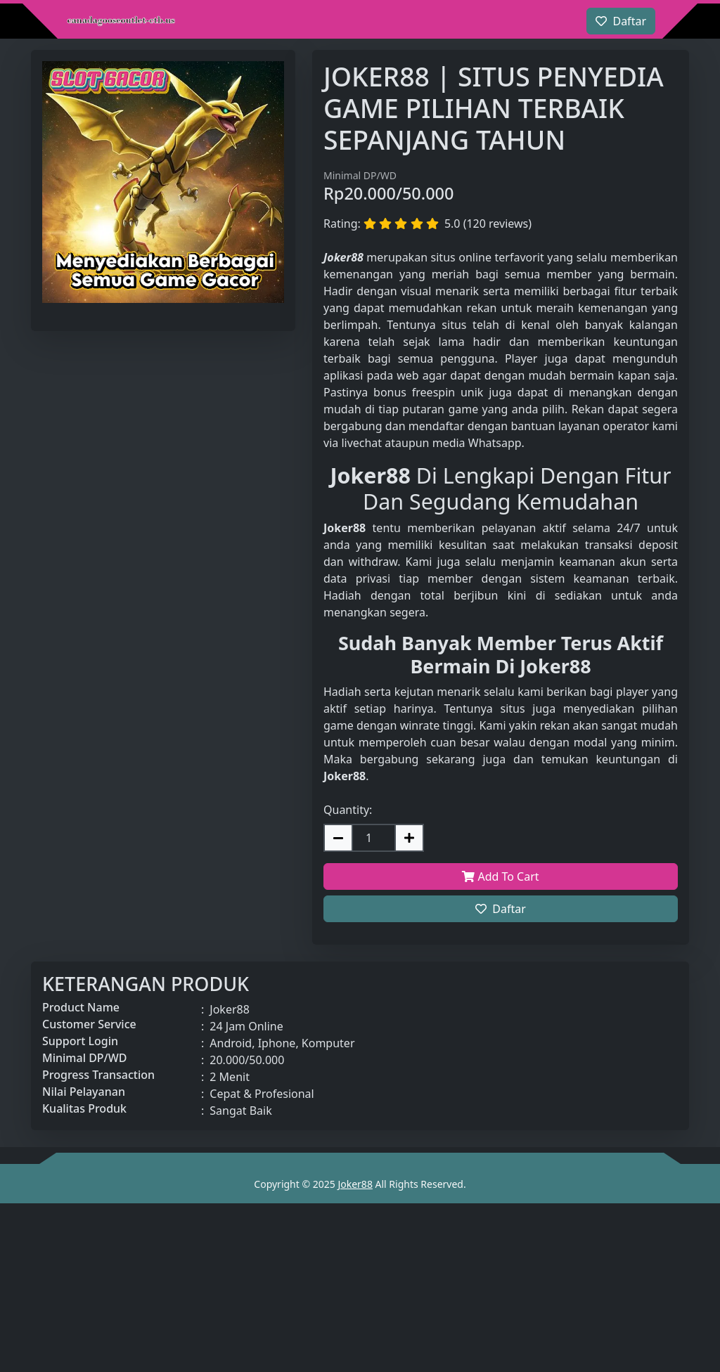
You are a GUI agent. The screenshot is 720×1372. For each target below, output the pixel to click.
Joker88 (355, 1184)
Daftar (500, 909)
